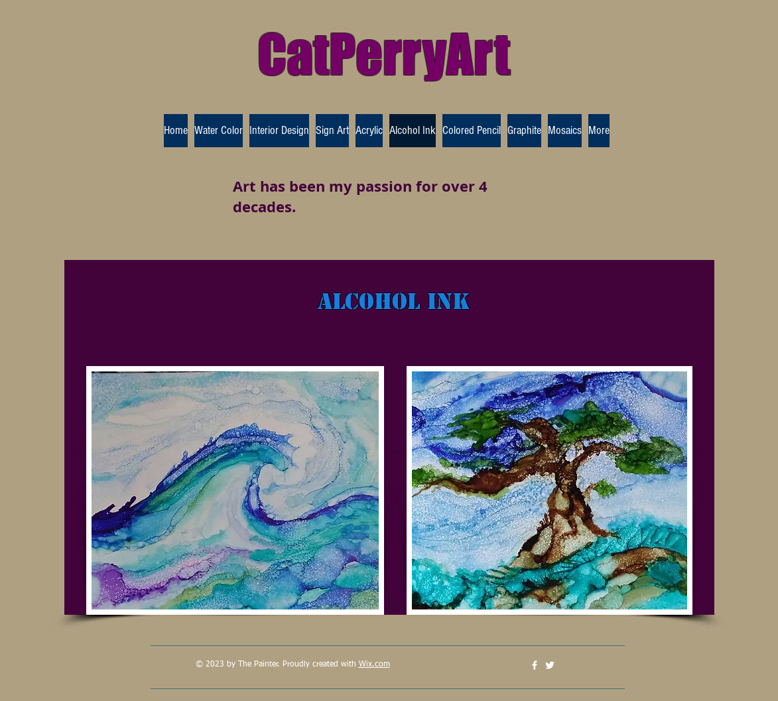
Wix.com (374, 665)
